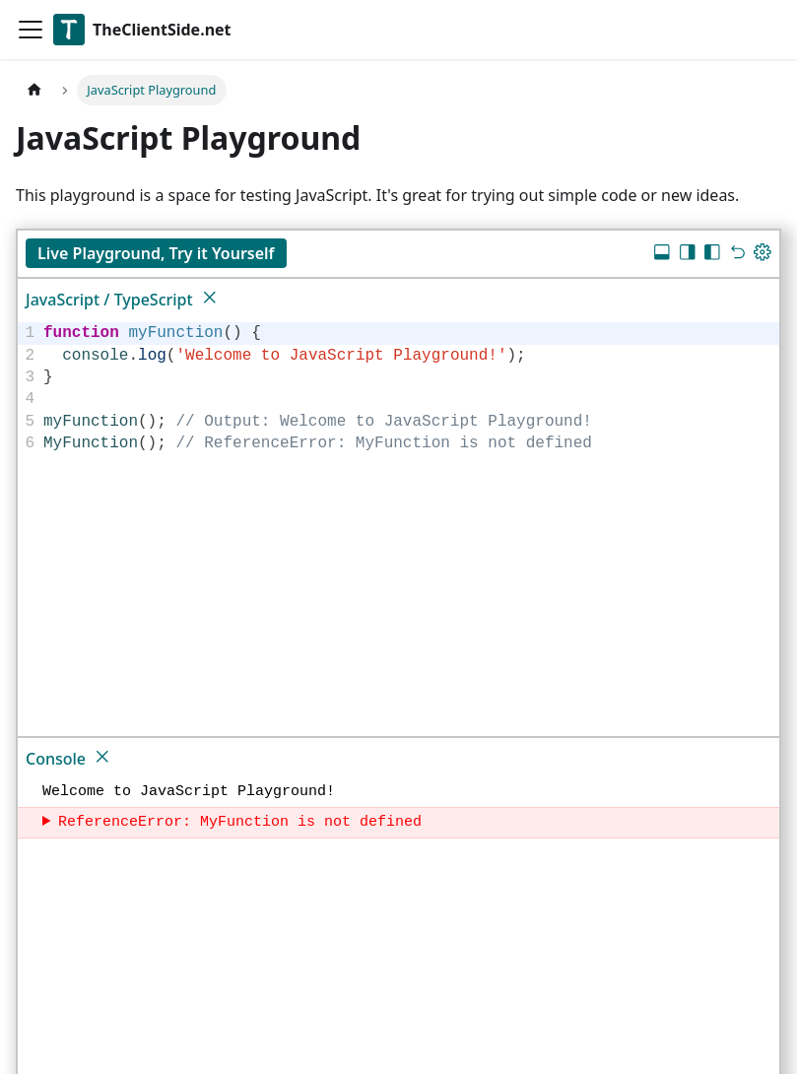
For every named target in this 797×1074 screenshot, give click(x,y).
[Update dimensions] (762, 254)
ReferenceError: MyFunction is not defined (240, 823)
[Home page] (34, 90)
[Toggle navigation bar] (30, 29)
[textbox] (408, 388)
